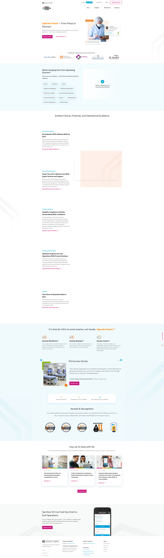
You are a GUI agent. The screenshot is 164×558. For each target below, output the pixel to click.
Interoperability (86, 555)
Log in (43, 550)
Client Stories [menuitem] (106, 543)
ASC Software (86, 549)
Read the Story (74, 383)
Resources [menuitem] (117, 7)
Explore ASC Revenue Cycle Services (51, 189)
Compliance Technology (88, 553)
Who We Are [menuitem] (107, 7)
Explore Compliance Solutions (49, 230)
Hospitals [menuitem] (96, 7)
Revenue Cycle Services (88, 551)
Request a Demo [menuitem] (116, 2)
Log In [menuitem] (106, 2)
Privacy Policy (45, 555)
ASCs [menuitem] (88, 7)
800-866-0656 (71, 543)
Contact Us (44, 553)
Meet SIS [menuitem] (105, 547)
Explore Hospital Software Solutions (51, 268)
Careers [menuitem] (87, 2)
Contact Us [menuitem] (99, 2)
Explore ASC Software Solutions (50, 149)
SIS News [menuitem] (105, 549)
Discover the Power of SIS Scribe (50, 307)
